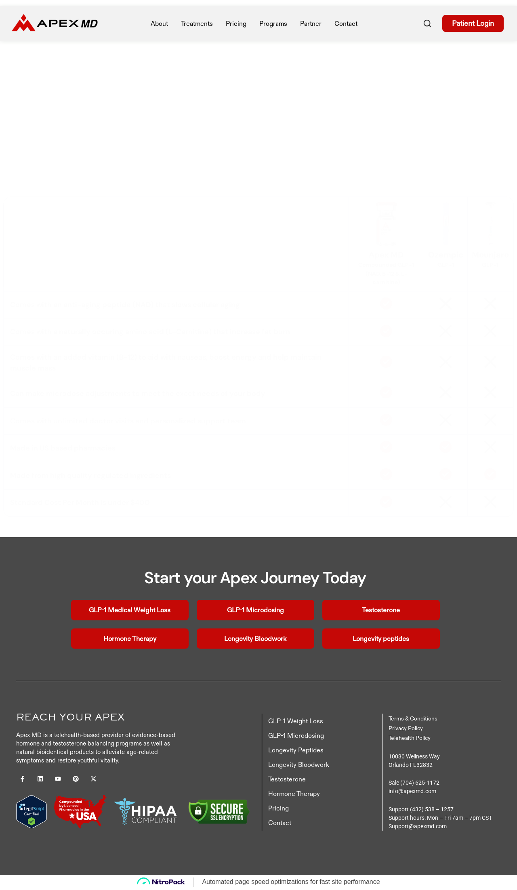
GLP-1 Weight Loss (295, 722)
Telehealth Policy (410, 739)
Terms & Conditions (413, 719)
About (159, 23)
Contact (345, 23)
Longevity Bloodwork (298, 765)
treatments (197, 23)
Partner (311, 23)
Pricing (278, 809)
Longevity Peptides (296, 751)
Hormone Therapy (294, 795)
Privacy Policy (406, 729)
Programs (273, 23)
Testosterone (287, 780)
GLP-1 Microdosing (296, 736)
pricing (236, 23)
